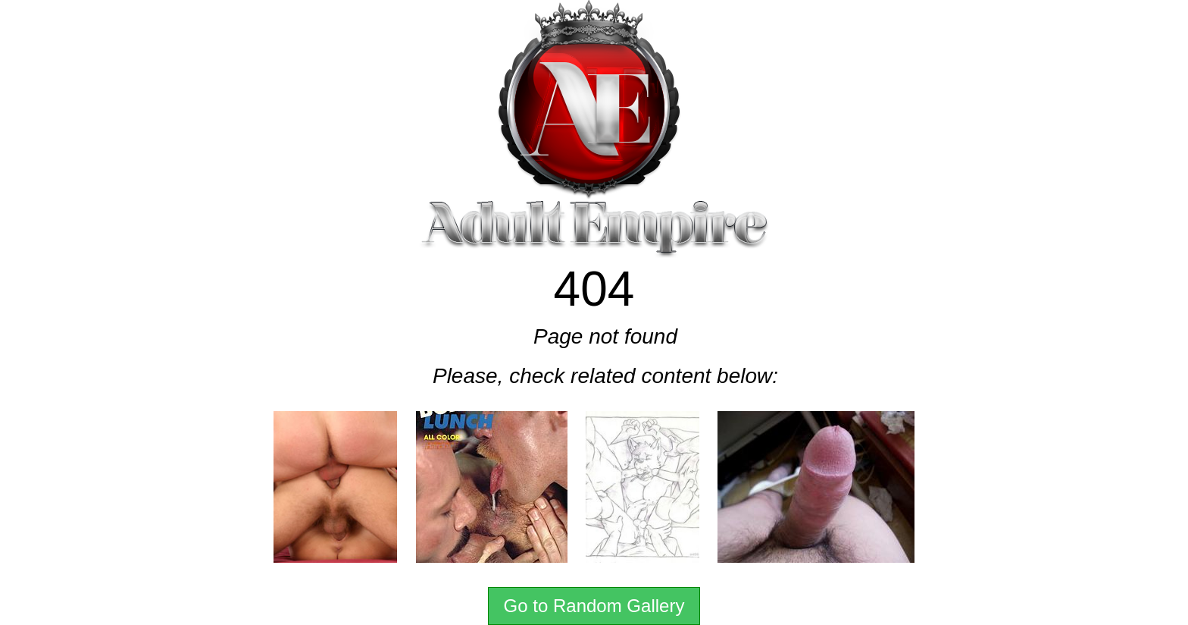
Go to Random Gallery (594, 605)
